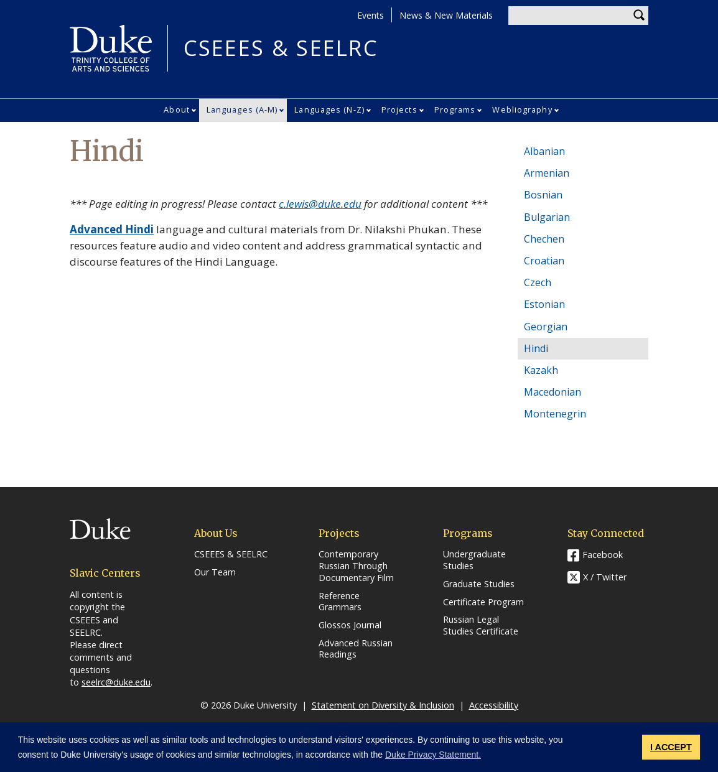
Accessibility (493, 705)
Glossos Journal (350, 625)
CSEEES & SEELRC (281, 48)
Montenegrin (555, 414)
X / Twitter (605, 578)
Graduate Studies (479, 584)
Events (370, 15)
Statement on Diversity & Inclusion (383, 705)
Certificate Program (483, 602)
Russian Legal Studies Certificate (480, 625)
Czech (537, 282)
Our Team (215, 572)
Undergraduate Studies (474, 560)
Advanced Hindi (112, 229)
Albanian (544, 151)
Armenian (546, 173)
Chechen (544, 239)
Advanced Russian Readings (356, 649)
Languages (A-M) (242, 109)
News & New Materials (446, 15)
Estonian (544, 304)
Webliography (522, 109)
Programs (455, 109)
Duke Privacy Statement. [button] (433, 755)
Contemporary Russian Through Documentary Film (356, 566)
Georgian (545, 326)
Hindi (536, 348)
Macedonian (552, 392)
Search (639, 15)
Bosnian (543, 195)
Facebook (602, 554)
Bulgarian (547, 217)
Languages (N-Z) (329, 109)
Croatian (544, 260)
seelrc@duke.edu (116, 682)
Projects (399, 109)
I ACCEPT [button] (671, 747)
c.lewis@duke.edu (320, 204)
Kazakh (541, 370)
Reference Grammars (340, 601)
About (177, 109)
